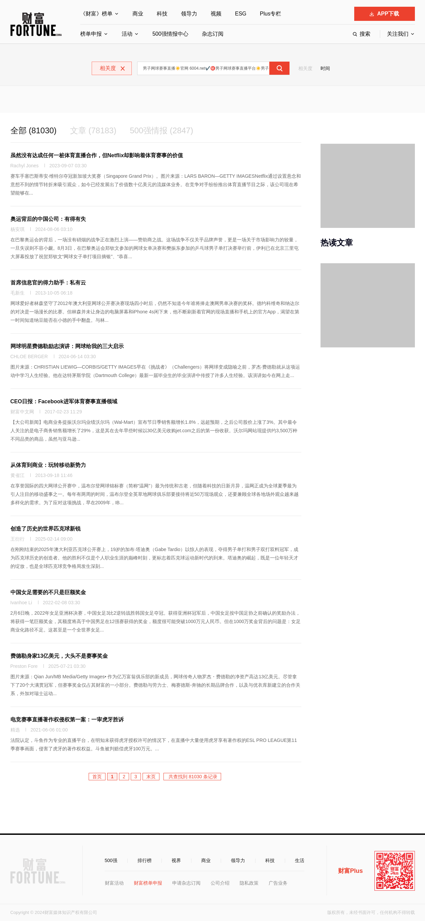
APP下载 (384, 13)
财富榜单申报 (148, 883)
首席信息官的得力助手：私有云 (48, 282)
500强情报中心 (170, 34)
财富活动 (114, 883)
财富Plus (350, 870)
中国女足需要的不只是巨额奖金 (48, 592)
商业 (137, 13)
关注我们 (397, 34)
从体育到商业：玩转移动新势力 (48, 465)
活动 (127, 34)
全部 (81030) (33, 130)
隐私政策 (249, 883)
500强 (111, 860)
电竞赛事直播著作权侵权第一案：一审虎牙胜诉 (67, 719)
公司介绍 (220, 883)
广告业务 (278, 883)
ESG (240, 13)
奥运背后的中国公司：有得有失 (48, 219)
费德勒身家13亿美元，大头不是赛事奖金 (59, 656)
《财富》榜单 (96, 13)
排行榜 (145, 860)
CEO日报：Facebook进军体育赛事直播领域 (63, 401)
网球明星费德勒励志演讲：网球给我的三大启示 (67, 346)
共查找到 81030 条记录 (192, 776)
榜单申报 (91, 34)
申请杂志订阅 (186, 883)
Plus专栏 (270, 13)
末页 (151, 776)
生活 (299, 860)
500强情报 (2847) (161, 130)
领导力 (189, 13)
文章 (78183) (93, 130)
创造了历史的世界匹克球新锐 (45, 529)
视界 (176, 860)
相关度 (305, 68)
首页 (97, 776)
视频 (216, 13)
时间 (325, 68)
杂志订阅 (212, 34)
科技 (162, 13)
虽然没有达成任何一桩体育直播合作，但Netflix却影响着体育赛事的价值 (96, 155)
